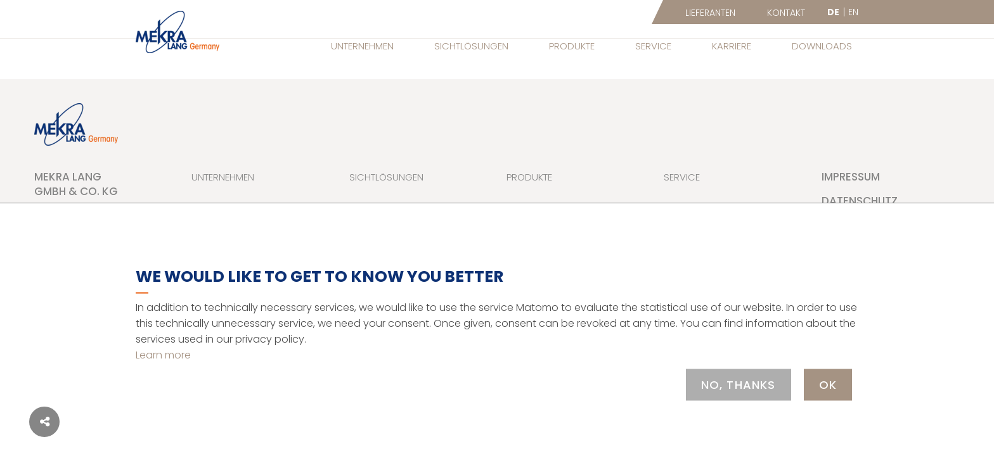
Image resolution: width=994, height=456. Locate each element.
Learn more (163, 354)
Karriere (731, 46)
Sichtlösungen (471, 46)
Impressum (851, 176)
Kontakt (786, 12)
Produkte (572, 46)
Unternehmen (362, 46)
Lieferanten (710, 12)
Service (653, 46)
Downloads (822, 46)
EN (853, 12)
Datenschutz (860, 200)
